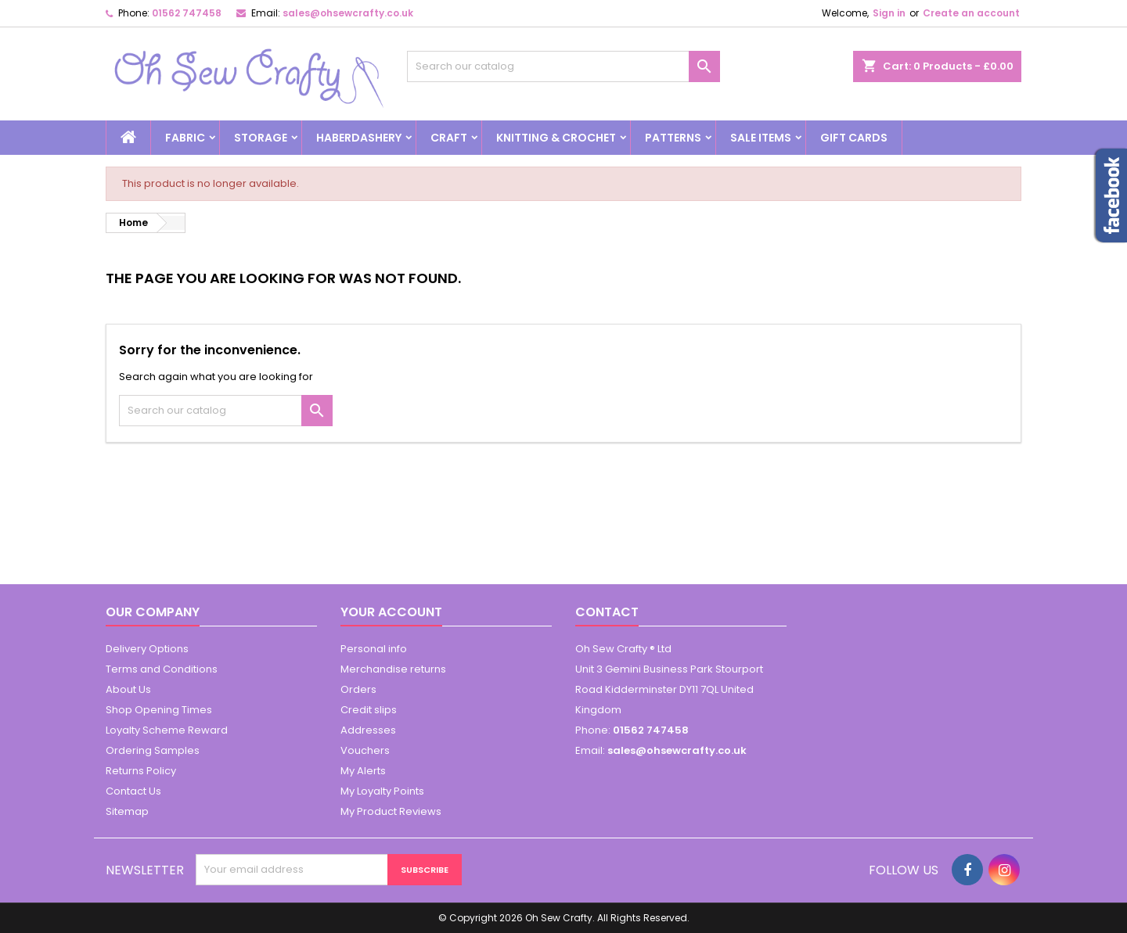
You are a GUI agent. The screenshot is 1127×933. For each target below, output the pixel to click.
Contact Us (133, 791)
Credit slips (368, 709)
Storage (260, 137)
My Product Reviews (390, 811)
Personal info (373, 648)
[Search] (563, 66)
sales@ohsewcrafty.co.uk (348, 13)
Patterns (673, 137)
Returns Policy (141, 770)
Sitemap (127, 811)
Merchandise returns (393, 669)
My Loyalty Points (382, 791)
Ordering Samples (153, 750)
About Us (128, 689)
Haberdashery (358, 137)
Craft (448, 137)
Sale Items (760, 137)
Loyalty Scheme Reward (167, 730)
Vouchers (365, 750)
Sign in (889, 13)
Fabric (185, 137)
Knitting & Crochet (556, 137)
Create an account (971, 13)
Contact (607, 612)
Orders (358, 689)
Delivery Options (147, 648)
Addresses (368, 730)
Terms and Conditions (162, 669)
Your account (391, 612)
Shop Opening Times (159, 709)
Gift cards (854, 137)
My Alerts (363, 770)
